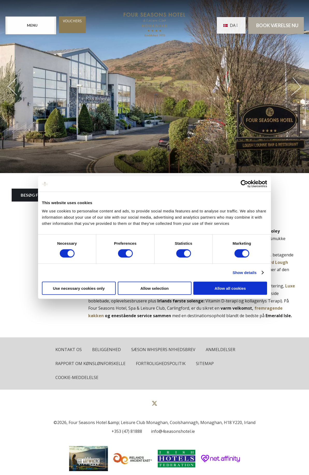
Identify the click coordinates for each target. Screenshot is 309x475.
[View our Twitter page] (154, 405)
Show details (245, 272)
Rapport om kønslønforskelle (90, 363)
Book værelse (277, 25)
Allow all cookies (230, 288)
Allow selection (154, 288)
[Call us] (125, 431)
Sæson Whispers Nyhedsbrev (163, 349)
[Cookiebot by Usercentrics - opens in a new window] (244, 184)
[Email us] (171, 431)
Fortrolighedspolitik (161, 363)
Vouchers (72, 20)
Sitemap (205, 363)
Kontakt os (68, 349)
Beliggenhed (106, 349)
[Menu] (30, 25)
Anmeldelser (220, 349)
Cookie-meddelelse (76, 377)
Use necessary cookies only (79, 288)
